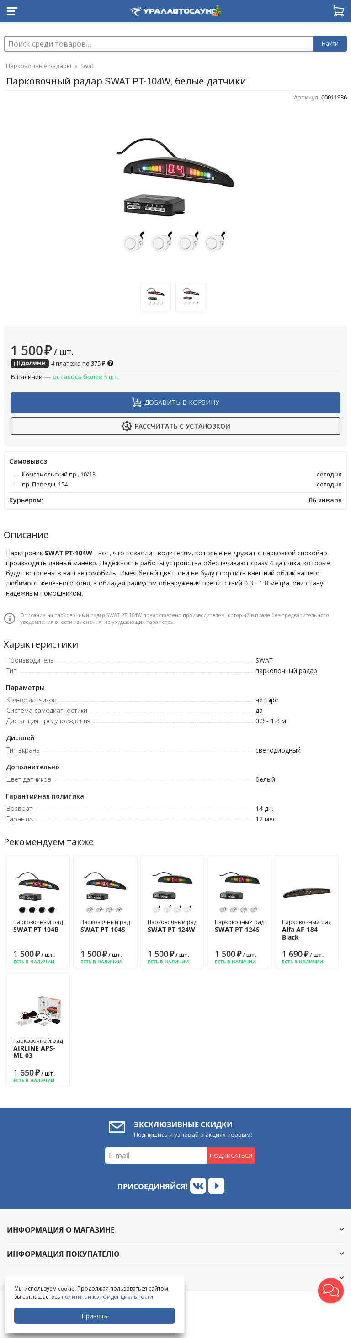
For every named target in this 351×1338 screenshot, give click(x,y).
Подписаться (231, 1155)
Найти (330, 43)
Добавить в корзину (181, 402)
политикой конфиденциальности (107, 1297)
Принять (94, 1316)
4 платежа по (62, 363)
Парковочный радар (41, 926)
